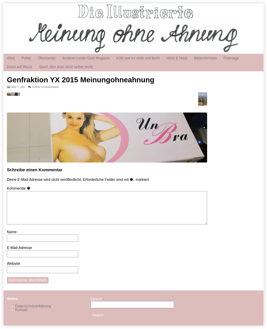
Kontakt (21, 310)
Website (13, 263)
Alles (11, 58)
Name (12, 232)
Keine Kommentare (45, 87)
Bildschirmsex (205, 58)
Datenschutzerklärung (33, 306)
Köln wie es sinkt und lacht (138, 58)
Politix (26, 58)
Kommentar (19, 188)
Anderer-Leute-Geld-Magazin (86, 58)
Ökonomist (46, 58)
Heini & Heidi (177, 58)
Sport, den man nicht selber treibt (66, 67)
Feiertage (231, 58)
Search (96, 299)
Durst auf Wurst (19, 67)
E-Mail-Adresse (19, 248)
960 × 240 (18, 87)
